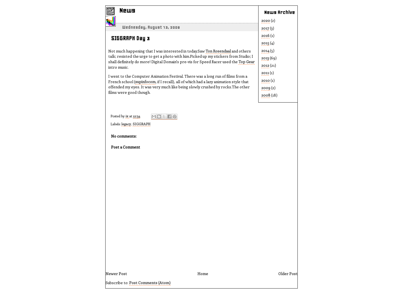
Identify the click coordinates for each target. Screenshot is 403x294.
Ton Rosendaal (218, 51)
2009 (265, 87)
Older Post (287, 273)
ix (127, 115)
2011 (265, 72)
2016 (265, 35)
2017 (265, 28)
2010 (265, 80)
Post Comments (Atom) (150, 282)
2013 (265, 57)
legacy (126, 123)
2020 (265, 20)
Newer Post (116, 273)
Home (202, 273)
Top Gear (247, 61)
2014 (265, 50)
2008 (265, 95)
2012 (265, 65)
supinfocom (145, 81)
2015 (265, 42)
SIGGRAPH (141, 123)
